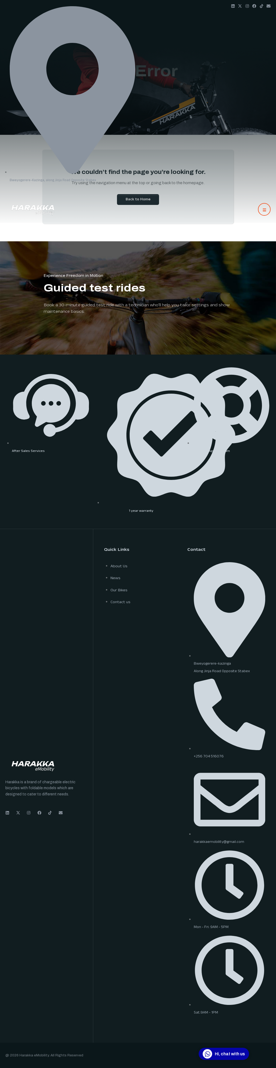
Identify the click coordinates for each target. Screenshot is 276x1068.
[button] (264, 209)
